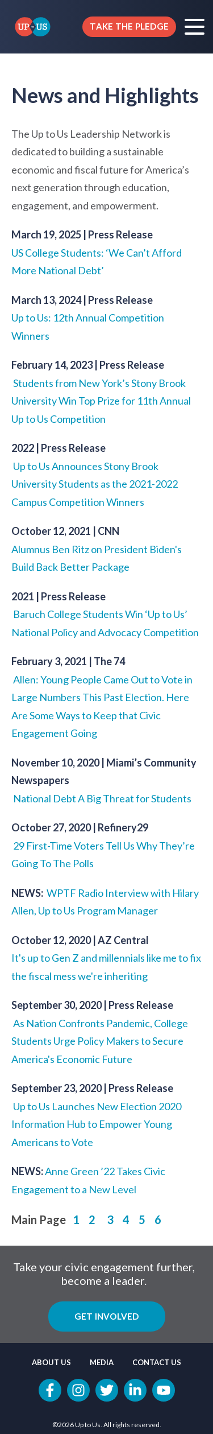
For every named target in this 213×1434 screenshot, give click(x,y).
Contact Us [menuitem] (156, 1362)
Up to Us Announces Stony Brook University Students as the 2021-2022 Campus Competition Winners (94, 484)
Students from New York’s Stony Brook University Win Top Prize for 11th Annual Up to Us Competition (101, 401)
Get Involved (106, 1316)
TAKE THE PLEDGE (129, 26)
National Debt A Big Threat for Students (102, 798)
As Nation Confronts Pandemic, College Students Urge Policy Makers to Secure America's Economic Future (99, 1041)
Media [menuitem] (102, 1362)
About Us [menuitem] (51, 1362)
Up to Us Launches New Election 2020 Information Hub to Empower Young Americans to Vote (96, 1124)
